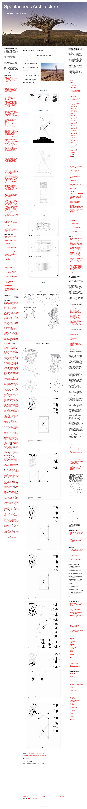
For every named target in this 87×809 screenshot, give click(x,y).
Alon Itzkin (72, 697)
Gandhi (9, 358)
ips (14, 377)
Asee (17, 318)
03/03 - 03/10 (73, 149)
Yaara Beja (15, 481)
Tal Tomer (71, 713)
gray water (14, 362)
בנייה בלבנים (11, 498)
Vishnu (17, 475)
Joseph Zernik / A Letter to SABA (76, 452)
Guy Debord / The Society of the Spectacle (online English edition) (76, 243)
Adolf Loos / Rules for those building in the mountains (75, 202)
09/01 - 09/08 (73, 115)
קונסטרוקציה (9, 530)
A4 (10, 302)
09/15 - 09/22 (73, 111)
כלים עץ (7, 510)
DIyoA (9, 343)
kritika (8, 385)
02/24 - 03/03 (73, 150)
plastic (12, 422)
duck (7, 347)
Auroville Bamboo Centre (10, 267)
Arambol (12, 313)
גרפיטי (16, 503)
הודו (8, 505)
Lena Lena (11, 389)
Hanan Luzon (35, 755)
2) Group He (72, 687)
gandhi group (14, 358)
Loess (5, 393)
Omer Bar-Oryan (73, 647)
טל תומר (11, 507)
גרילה (13, 503)
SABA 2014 (15, 439)
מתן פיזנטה (6, 519)
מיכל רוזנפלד (10, 515)
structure (5, 459)
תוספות (9, 536)
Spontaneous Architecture (31, 6)
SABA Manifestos (15, 444)
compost (11, 333)
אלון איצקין (14, 491)
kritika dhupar (12, 385)
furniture (11, 357)
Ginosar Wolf (6, 360)
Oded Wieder (72, 710)
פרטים (16, 526)
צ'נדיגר (12, 527)
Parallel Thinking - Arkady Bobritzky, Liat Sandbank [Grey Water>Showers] (76, 459)
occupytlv (6, 414)
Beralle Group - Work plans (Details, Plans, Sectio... (76, 91)
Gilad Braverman (14, 359)
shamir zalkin (12, 449)
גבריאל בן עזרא (6, 502)
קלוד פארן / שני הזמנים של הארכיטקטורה (74, 229)
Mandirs (71, 668)
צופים (15, 527)
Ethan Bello (14, 352)
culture (8, 338)
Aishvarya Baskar (7, 308)
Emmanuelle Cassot (7, 352)
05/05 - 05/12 (73, 135)
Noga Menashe (7, 411)
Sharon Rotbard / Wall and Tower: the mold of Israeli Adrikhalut (76, 207)
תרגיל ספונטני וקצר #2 (12, 537)
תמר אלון (17, 536)
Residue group (12, 432)
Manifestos (6, 396)
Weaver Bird (15, 478)
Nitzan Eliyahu (72, 644)
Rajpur (14, 428)
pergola (13, 420)
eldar (6, 351)
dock (16, 343)
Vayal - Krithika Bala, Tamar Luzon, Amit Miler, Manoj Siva (75, 318)
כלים (17, 509)
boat (4, 328)
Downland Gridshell (7, 346)
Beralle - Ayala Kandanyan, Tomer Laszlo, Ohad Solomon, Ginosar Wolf (76, 533)
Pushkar (12, 427)
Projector (11, 426)
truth (8, 471)
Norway (5, 412)
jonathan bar (14, 379)
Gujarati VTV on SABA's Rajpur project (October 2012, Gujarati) (11, 199)
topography (5, 470)
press (17, 424)
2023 (71, 79)
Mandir (14, 395)
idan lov (6, 374)
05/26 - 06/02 (73, 130)
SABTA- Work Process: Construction (75, 99)
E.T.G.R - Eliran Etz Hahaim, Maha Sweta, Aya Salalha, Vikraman (75, 308)
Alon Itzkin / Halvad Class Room (11, 239)
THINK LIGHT (6, 468)
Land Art (11, 386)
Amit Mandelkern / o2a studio (10, 240)
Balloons (6, 322)
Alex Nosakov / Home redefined (76, 166)
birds (5, 327)
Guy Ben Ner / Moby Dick (74, 170)
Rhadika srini (10, 433)
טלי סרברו (16, 507)
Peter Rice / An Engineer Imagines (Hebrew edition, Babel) (76, 259)
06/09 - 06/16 (73, 127)
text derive (5, 466)
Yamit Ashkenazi (7, 482)
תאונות (5, 536)
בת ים (16, 499)
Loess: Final (73, 94)
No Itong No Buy (73, 180)
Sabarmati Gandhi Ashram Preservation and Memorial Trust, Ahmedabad (11, 289)
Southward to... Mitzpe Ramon (75, 559)
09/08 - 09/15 (73, 113)
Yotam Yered (7, 487)
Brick (12, 328)
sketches (10, 453)
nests (7, 406)
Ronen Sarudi (72, 712)
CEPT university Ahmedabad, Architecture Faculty (10, 274)
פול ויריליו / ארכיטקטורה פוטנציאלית (76, 222)
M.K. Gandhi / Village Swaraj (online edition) (75, 250)
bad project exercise (8, 321)
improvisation (15, 374)
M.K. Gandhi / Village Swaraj (75, 195)
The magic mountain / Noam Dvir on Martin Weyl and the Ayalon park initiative (76, 604)
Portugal (13, 423)
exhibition (5, 353)
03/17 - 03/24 (73, 145)
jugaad (11, 380)
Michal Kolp (6, 400)
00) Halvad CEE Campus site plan (76, 684)
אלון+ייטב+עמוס (6, 492)
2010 (71, 157)
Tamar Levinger (13, 464)
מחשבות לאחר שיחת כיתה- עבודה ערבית (10, 514)
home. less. (13, 370)
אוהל (5, 488)
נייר (16, 519)
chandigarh (6, 332)
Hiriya (6, 370)
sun (14, 460)
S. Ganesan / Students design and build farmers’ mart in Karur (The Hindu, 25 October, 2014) (11, 168)
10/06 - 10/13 (73, 106)
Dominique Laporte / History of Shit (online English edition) (75, 253)
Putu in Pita (16, 427)
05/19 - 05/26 (73, 132)
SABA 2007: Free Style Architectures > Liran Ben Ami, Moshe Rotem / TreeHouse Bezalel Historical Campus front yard (11, 149)
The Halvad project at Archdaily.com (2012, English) (11, 222)
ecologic (14, 347)
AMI (6, 311)
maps (16, 396)
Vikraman (10, 475)
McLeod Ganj (11, 399)
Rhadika (5, 433)
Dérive (14, 340)
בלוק (17, 497)
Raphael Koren (7, 429)
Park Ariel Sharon (8, 285)
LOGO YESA (15, 393)
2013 (71, 84)
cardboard (9, 329)
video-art (5, 475)
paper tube (15, 416)
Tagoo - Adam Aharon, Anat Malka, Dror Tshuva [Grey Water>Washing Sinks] (76, 462)
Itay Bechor (72, 704)
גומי (5, 503)
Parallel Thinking (8, 417)
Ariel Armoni (9, 317)
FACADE (9, 354)
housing (11, 373)
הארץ (14, 504)
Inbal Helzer (7, 243)
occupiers (15, 412)
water (10, 477)
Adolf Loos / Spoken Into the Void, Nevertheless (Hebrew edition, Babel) (76, 255)
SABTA (6, 446)
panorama (10, 416)
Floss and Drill (12, 356)
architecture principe (14, 316)
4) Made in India (73, 690)
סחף (8, 520)
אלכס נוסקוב (6, 493)
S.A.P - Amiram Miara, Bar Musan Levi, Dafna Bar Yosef (76, 631)
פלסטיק (12, 526)
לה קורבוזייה (15, 510)
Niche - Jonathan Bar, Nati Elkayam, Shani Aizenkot (75, 626)
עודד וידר (10, 522)
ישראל (11, 509)
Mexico (16, 399)
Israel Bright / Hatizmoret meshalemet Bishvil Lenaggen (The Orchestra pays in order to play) (76, 173)
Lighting (17, 390)
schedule (5, 448)
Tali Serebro (72, 714)
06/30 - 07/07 (73, 122)
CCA (5, 330)
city (12, 332)
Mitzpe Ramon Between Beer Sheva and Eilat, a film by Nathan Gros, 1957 (76, 553)
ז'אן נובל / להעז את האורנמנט (75, 219)
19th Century (6, 302)
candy (5, 329)
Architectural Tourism (14, 314)
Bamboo (10, 322)
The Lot (10, 466)
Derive (7, 340)
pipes (11, 421)
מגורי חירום (12, 513)
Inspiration (6, 377)
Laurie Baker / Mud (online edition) (76, 240)
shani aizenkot (7, 451)
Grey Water (7, 363)
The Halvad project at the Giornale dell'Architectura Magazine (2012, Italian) (11, 215)
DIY (4, 343)
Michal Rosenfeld (73, 709)
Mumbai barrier (72, 178)
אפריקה (16, 496)
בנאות (6, 498)
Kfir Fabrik (44, 755)
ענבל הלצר (9, 524)
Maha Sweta (10, 395)
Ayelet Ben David (73, 698)
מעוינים (14, 516)
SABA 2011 (12, 438)
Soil (16, 453)
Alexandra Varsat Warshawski (13, 309)
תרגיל (6, 537)
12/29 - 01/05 (73, 85)
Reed (9, 431)
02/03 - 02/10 (73, 152)
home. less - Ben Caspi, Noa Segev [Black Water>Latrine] (75, 465)
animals (7, 313)
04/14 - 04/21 (73, 140)
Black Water (10, 327)
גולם (17, 502)
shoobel (15, 451)
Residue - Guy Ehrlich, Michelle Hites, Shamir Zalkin (76, 629)
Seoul (10, 448)
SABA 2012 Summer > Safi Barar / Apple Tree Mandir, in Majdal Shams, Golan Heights (11, 109)
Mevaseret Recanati (73, 707)
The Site (71, 560)
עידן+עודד (15, 522)
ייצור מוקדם (15, 508)
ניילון (14, 519)
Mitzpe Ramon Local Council (10, 283)
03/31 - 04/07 (73, 142)
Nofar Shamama (7, 410)
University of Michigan (9, 472)
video (16, 474)
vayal (13, 474)
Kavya (14, 380)
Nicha (10, 406)
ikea (10, 374)
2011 (71, 156)
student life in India (13, 459)
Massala (71, 674)
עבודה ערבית (11, 521)
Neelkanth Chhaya (12, 405)
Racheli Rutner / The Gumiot (75, 184)
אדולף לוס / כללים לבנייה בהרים (75, 232)
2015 (71, 80)
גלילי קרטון (9, 503)
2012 (71, 154)
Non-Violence (14, 411)
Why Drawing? (12, 480)
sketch (5, 453)
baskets (13, 323)
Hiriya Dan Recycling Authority (75, 615)
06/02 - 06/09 (73, 128)
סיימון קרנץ (5, 521)
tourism (10, 470)
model (14, 401)
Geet (9, 359)
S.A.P (17, 436)
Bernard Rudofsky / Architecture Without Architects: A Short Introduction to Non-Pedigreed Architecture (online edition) (76, 262)
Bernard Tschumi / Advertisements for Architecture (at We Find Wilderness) (76, 210)
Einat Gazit (12, 348)
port (9, 423)
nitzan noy (10, 407)
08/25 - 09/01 (73, 116)
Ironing (17, 377)
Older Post (62, 796)
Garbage (5, 359)
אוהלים (8, 488)
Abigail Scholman (15, 302)
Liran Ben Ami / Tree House (10, 247)
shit (12, 451)
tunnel (11, 471)
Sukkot (11, 460)
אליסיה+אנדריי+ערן (14, 492)
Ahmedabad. (14, 307)
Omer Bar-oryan (12, 415)
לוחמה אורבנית (11, 511)
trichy (5, 471)
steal (11, 458)
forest (17, 356)
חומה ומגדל (6, 507)
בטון (14, 497)
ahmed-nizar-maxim (12, 306)
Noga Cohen (14, 410)
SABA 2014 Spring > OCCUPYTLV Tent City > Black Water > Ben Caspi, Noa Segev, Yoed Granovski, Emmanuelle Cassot (11, 79)
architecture (7, 316)
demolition (16, 339)
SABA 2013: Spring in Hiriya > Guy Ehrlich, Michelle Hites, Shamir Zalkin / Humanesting (11, 98)
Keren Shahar (40, 755)
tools (16, 469)
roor (17, 434)
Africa (5, 306)
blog (16, 327)
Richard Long (16, 433)
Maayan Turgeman (7, 394)
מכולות (16, 515)
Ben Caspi (10, 324)
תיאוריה (13, 536)
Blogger (48, 806)
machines (13, 394)
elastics (17, 350)
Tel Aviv (16, 465)
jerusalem (9, 379)
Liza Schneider (14, 391)
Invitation (10, 377)
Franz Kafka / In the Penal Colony (76, 200)
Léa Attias (71, 642)
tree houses (15, 470)
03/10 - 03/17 (73, 147)
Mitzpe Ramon (9, 401)
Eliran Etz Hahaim (13, 351)
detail (11, 342)
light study (13, 390)
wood (10, 481)
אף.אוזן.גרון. (9, 496)
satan (16, 447)
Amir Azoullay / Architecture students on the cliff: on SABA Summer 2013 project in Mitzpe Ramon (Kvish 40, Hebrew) (11, 182)
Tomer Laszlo (11, 469)
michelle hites (15, 400)
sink (10, 452)
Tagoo (5, 464)
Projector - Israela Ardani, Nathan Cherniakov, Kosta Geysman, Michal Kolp (76, 540)
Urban (16, 472)
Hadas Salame (72, 641)
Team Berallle (73, 93)
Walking (17, 476)
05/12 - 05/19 (73, 133)
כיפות (14, 509)
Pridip (7, 426)
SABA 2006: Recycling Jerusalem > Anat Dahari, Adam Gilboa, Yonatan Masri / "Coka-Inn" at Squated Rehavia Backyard (11, 160)
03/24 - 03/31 (73, 143)
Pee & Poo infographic (7, 420)
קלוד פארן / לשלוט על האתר (75, 227)
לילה (16, 511)
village (14, 475)
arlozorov (12, 318)
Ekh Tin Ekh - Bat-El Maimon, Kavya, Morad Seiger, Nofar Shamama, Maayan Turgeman (75, 311)
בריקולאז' (5, 499)
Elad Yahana (11, 350)
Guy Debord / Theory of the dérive (76, 193)
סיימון (16, 520)
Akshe (13, 308)
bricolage (15, 328)
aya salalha (8, 319)
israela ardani (12, 378)
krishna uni (13, 384)
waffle (6, 476)
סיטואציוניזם (12, 520)
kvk (16, 385)
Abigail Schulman (29, 755)
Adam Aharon (8, 304)
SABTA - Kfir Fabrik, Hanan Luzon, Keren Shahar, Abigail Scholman (76, 544)
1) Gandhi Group (73, 686)
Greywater (15, 363)
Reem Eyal (14, 431)
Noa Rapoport (72, 645)
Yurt (12, 487)
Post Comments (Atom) (32, 798)
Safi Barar (12, 446)
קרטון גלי (15, 530)
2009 (71, 159)
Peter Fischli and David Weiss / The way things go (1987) (76, 182)
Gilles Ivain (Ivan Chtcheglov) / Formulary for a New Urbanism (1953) (75, 197)
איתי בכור (6, 491)
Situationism (15, 452)
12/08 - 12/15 (73, 87)
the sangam (14, 466)
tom (6, 469)
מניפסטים (9, 516)
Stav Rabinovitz (73, 653)
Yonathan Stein (11, 486)
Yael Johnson (72, 717)
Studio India (6, 460)
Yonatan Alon (72, 719)
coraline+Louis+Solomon (10, 337)
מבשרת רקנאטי (6, 513)
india (5, 375)
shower (5, 452)
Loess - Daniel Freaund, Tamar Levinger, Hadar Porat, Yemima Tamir (76, 537)
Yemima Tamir (14, 482)
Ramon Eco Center (8, 286)
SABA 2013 (10, 439)
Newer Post (25, 796)
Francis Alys (7, 357)
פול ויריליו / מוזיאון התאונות (74, 223)
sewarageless (15, 448)
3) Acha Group (72, 689)
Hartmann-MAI (6, 369)
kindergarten (15, 383)
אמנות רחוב (10, 494)
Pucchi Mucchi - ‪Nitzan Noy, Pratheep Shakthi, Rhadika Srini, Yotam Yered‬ (76, 324)
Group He (5, 364)
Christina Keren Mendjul (74, 700)
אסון (4, 496)
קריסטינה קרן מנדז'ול (8, 531)
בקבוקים (16, 498)
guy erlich (11, 364)
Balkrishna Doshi (15, 321)
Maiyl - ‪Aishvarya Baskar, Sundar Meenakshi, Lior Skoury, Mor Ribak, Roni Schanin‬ (76, 315)
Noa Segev (13, 409)
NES (17, 405)
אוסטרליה (12, 488)
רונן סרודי (13, 532)
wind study (5, 481)
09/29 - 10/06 (73, 108)
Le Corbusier (12, 388)
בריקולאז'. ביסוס (12, 499)
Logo (11, 393)
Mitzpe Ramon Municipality (75, 555)
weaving (5, 480)
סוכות (5, 520)
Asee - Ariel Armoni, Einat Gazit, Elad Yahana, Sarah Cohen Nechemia (76, 623)
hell (10, 369)
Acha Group (16, 303)
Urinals (5, 474)
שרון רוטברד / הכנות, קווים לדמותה (76, 231)
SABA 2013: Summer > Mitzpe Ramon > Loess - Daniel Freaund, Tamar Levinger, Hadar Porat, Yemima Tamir (11, 95)
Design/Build (6, 342)
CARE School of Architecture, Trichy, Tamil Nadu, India (10, 272)
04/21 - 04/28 (73, 138)
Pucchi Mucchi (6, 427)
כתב (11, 510)
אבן (16, 487)
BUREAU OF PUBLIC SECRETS (76, 164)
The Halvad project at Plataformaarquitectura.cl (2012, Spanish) (11, 219)
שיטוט (15, 533)
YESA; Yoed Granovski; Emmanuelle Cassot (11, 484)
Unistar (17, 471)
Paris (16, 417)
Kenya (17, 380)
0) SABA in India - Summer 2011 (76, 683)
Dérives (71, 665)
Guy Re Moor (7, 242)
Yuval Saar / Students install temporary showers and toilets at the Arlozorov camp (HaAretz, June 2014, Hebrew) (11, 172)
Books (8, 328)
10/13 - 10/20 (73, 88)
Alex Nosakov (72, 695)
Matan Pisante (72, 706)
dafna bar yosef (14, 338)
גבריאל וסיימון (13, 502)
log (8, 393)
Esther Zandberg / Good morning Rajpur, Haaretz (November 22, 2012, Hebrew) (11, 195)
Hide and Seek (15, 369)
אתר (4, 497)
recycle (13, 429)
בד (7, 497)
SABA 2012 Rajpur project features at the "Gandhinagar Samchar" (10, 192)
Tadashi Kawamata (14, 463)
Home (44, 796)
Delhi (13, 339)
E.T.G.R (10, 347)
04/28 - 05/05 (73, 137)
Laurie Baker (6, 388)
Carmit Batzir (14, 329)
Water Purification (15, 477)
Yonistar (17, 486)
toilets (17, 468)
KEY (4, 383)
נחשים (11, 519)
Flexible (6, 356)
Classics (16, 332)
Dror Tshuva (15, 346)
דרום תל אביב (6, 504)
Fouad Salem (72, 701)
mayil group (6, 399)
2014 (71, 82)
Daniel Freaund (7, 339)
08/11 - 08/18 (73, 118)
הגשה (17, 504)
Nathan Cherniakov (11, 404)
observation (10, 412)
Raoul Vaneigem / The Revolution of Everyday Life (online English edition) (76, 272)
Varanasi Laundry (73, 188)
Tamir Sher (11, 465)
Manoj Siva (12, 396)
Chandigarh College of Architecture (9, 279)
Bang (16, 322)
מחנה (16, 513)
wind (16, 480)
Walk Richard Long (11, 476)
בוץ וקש (11, 497)
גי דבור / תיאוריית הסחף (74, 220)
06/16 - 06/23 (73, 125)
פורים (6, 526)
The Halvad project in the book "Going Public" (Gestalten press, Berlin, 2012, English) (11, 211)
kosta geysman (7, 384)
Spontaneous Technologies (75, 666)
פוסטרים (17, 525)
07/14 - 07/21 (73, 120)
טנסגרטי (6, 508)
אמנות (13, 493)
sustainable (12, 461)
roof (11, 434)
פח (8, 526)
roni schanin (7, 434)
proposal (16, 426)
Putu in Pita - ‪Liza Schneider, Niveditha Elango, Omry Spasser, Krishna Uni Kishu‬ (76, 321)
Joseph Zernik (6, 380)
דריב (11, 504)
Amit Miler (10, 312)
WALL (6, 477)
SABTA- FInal (73, 96)
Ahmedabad (6, 307)
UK (13, 471)
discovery (15, 342)
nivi (14, 407)
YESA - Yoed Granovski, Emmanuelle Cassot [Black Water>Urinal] (75, 468)
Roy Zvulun (72, 650)
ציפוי (17, 527)
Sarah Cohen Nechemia (11, 447)
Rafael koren (8, 428)
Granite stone (7, 362)
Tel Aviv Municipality (9, 291)
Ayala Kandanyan (15, 319)
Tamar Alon (72, 716)
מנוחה (5, 516)
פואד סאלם (9, 525)
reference (5, 432)
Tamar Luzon (6, 465)
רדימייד (9, 532)
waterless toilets (8, 478)
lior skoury (7, 391)
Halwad (5, 367)
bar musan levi (7, 323)
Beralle (17, 324)
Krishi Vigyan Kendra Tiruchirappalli (9, 282)
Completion (6, 333)
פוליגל (13, 525)
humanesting (16, 373)
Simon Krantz (7, 259)
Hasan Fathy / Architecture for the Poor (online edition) (76, 245)
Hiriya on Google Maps (74, 613)
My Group (71, 676)
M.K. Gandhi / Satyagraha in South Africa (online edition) (75, 248)
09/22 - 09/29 (73, 110)
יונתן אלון (10, 508)
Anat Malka (15, 312)
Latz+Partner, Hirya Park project (76, 612)
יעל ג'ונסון (6, 509)
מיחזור (5, 515)
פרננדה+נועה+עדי (6, 527)
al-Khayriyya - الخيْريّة (74, 616)
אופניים (16, 488)
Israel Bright (7, 378)
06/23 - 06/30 (73, 123)
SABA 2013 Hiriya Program (75, 609)
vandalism (9, 474)
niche (14, 406)
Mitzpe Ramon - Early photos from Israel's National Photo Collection (76, 550)
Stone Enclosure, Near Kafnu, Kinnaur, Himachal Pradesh (75, 186)
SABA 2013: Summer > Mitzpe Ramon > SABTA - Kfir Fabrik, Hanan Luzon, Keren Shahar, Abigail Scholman (11, 90)
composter (10, 334)
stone (16, 458)
